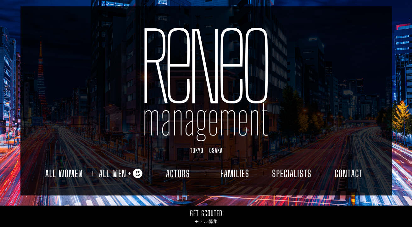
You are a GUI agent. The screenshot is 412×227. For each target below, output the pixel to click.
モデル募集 (206, 221)
